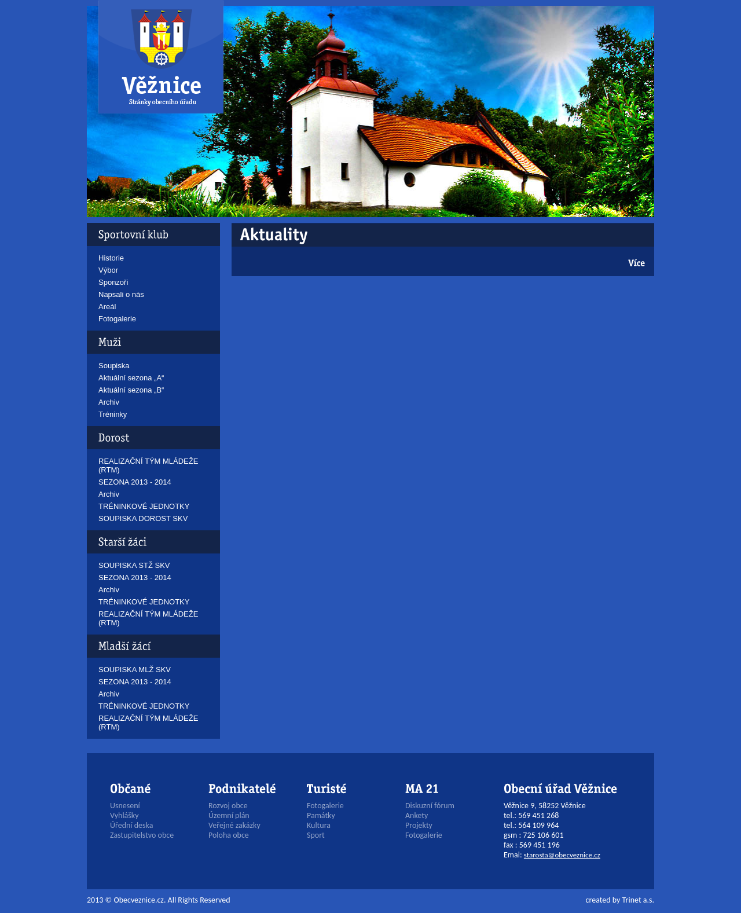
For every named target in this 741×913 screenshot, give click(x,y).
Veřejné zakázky (234, 825)
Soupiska (113, 365)
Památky (321, 815)
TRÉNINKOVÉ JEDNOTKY (143, 506)
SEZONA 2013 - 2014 (134, 482)
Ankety (416, 815)
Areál (107, 306)
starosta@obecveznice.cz (562, 854)
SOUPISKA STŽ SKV (134, 565)
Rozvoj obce (228, 806)
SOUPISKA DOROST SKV (143, 518)
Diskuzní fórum (429, 806)
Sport (316, 835)
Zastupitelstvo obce (142, 835)
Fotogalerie (117, 318)
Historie (111, 258)
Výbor (108, 270)
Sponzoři (113, 282)
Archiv (108, 402)
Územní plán (229, 815)
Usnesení (125, 806)
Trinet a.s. (638, 900)
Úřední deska (131, 825)
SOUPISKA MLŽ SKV (134, 669)
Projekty (418, 825)
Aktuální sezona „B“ (131, 390)
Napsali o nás (121, 294)
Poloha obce (228, 835)
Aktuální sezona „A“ (131, 377)
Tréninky (112, 414)
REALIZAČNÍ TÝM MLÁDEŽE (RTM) (148, 465)
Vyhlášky (124, 815)
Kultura (319, 825)
